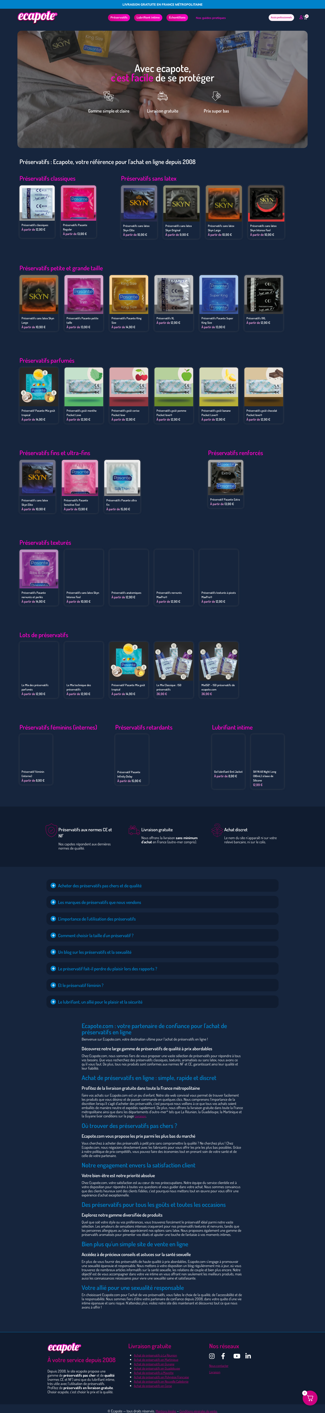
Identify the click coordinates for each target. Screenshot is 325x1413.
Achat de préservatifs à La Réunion (158, 1351)
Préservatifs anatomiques (128, 591)
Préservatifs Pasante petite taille (80, 320)
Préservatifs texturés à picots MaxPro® (216, 593)
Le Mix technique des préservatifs (80, 685)
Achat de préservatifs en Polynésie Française (165, 1372)
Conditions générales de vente (199, 1407)
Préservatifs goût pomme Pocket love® (173, 412)
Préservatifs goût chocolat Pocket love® (263, 412)
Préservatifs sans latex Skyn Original (180, 228)
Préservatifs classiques (37, 225)
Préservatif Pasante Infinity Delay (130, 771)
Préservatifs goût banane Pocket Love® (217, 412)
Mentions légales (163, 1407)
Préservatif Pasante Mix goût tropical (37, 412)
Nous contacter (219, 1362)
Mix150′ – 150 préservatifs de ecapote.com (218, 685)
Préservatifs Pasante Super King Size (215, 320)
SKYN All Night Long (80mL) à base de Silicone (266, 773)
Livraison (141, 1113)
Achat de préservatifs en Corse (155, 1381)
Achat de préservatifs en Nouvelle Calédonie (165, 1376)
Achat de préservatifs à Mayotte (156, 1368)
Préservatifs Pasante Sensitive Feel (77, 501)
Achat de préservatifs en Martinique (159, 1356)
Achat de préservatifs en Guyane (157, 1360)
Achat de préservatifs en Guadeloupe (160, 1364)
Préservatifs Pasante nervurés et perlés (35, 593)
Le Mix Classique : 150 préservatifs (170, 685)
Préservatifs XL (166, 318)
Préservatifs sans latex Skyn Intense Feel (265, 228)
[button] (162, 882)
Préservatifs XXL (257, 318)
